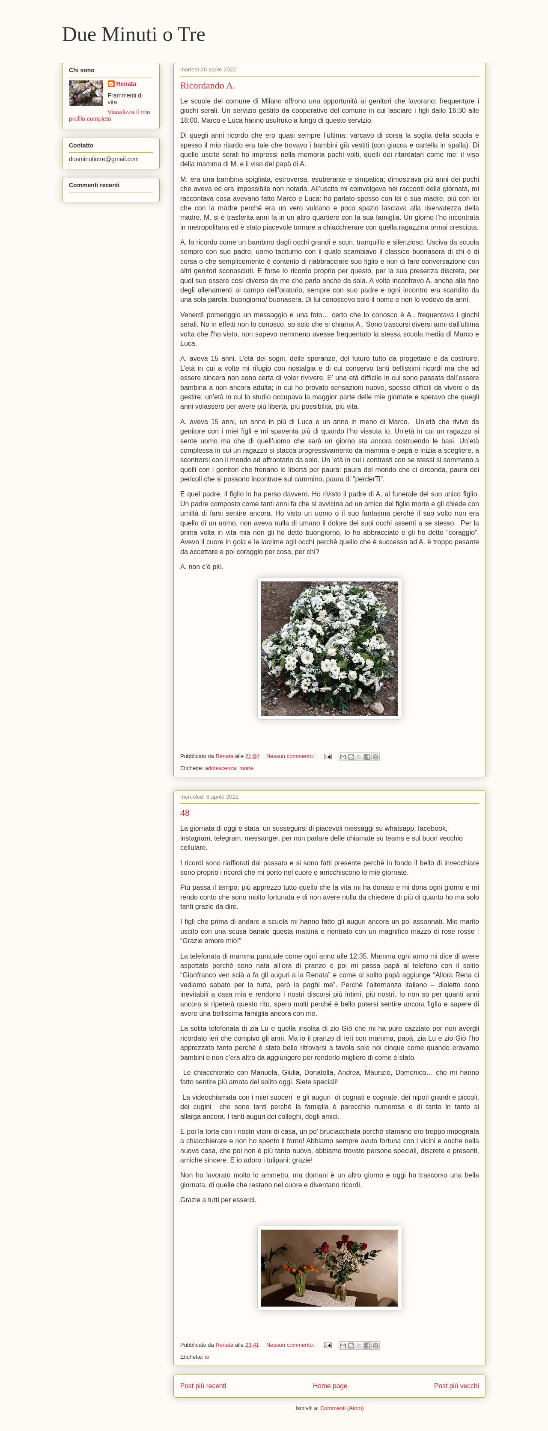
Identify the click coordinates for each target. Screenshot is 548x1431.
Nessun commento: (291, 756)
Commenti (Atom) (342, 1408)
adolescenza (220, 768)
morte (246, 768)
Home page (330, 1386)
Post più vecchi (456, 1386)
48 (185, 812)
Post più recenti (203, 1386)
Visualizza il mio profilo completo (109, 115)
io (207, 1357)
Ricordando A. (207, 85)
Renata (126, 83)
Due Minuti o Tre (134, 34)
